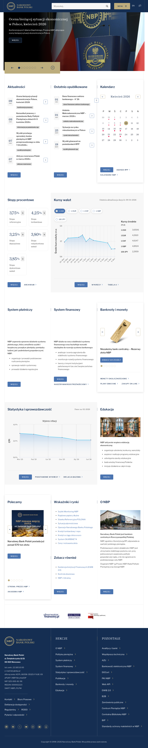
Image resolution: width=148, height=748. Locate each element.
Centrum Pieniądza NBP (113, 708)
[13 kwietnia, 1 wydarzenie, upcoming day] (103, 129)
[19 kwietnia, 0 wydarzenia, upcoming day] (138, 129)
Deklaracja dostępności (16, 704)
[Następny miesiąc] (138, 97)
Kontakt (8, 699)
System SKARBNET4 (67, 539)
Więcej (14, 556)
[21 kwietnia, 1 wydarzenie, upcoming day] (109, 134)
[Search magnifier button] (106, 6)
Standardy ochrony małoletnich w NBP (120, 726)
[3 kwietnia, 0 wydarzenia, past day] (126, 117)
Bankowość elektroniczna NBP (116, 666)
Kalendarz (107, 87)
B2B (104, 696)
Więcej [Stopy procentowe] (14, 285)
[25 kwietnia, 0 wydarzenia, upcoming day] (132, 134)
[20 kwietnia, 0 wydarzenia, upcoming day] (103, 134)
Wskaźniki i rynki (66, 502)
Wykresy (96, 285)
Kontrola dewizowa (66, 574)
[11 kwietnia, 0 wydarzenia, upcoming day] (132, 123)
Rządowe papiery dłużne (68, 515)
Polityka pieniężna (64, 654)
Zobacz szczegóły (111, 360)
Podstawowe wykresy (46, 477)
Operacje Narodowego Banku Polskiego (75, 527)
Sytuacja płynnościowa (68, 523)
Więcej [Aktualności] (14, 175)
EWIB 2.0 (106, 690)
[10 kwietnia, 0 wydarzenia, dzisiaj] (126, 123)
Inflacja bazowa (72, 477)
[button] (139, 5)
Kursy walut (62, 200)
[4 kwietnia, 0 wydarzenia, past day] (132, 117)
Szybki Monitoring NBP (68, 511)
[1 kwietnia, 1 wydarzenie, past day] (115, 117)
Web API (106, 684)
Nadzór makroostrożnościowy (70, 384)
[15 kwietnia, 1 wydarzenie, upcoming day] (115, 129)
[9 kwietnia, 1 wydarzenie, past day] (120, 123)
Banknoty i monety (114, 309)
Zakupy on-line (129, 384)
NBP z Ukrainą (64, 578)
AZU (104, 660)
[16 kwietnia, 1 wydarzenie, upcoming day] (120, 129)
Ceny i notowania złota (67, 543)
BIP (103, 720)
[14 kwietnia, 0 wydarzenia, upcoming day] (109, 129)
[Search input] (78, 6)
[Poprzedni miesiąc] (102, 97)
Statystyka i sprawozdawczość (30, 409)
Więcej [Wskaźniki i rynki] (60, 592)
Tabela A (112, 285)
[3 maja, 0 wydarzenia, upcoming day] (138, 140)
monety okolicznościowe (113, 379)
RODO (24, 709)
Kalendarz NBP (108, 175)
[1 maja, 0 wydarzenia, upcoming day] (126, 140)
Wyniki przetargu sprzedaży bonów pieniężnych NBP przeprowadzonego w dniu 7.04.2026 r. (28, 139)
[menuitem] (133, 5)
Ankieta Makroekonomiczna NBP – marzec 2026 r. (74, 113)
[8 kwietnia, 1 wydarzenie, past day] (115, 123)
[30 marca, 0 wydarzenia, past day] (103, 117)
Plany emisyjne (108, 384)
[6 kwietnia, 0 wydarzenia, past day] (103, 123)
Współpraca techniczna (113, 654)
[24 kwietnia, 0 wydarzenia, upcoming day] (126, 134)
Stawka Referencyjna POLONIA (72, 519)
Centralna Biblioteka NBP (114, 714)
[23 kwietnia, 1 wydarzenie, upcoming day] (120, 134)
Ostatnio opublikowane (70, 87)
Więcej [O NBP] (106, 592)
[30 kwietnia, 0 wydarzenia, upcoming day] (120, 140)
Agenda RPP (122, 170)
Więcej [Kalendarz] (106, 170)
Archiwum (29, 285)
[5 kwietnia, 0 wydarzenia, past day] (138, 117)
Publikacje (60, 678)
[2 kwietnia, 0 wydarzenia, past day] (120, 117)
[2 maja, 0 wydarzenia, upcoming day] (132, 140)
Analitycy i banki (109, 648)
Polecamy (15, 502)
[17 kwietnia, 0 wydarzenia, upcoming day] (126, 129)
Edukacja (107, 409)
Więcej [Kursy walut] (81, 285)
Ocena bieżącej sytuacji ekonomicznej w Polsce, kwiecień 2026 (26, 99)
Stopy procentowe (21, 200)
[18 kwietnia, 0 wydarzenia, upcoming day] (132, 129)
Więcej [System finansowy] (60, 379)
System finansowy (67, 309)
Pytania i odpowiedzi (14, 715)
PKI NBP (106, 678)
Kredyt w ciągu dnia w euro (69, 535)
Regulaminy (10, 709)
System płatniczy (20, 309)
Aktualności (16, 87)
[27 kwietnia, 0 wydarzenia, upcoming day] (103, 140)
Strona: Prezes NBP (18, 587)
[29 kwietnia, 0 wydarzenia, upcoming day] (115, 140)
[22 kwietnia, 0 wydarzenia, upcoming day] (115, 134)
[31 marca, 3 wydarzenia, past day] (109, 117)
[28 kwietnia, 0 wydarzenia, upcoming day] (109, 140)
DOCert (105, 672)
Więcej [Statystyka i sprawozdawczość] (25, 477)
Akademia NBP (15, 592)
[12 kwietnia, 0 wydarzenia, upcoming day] (138, 123)
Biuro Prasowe (25, 699)
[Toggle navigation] (122, 6)
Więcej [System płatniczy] (14, 384)
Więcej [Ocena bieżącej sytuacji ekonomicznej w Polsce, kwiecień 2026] (15, 40)
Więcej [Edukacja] (106, 477)
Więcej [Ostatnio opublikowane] (60, 175)
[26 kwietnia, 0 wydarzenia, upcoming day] (138, 134)
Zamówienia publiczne (112, 702)
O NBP (105, 502)
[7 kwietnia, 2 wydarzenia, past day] (109, 123)
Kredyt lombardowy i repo (69, 531)
